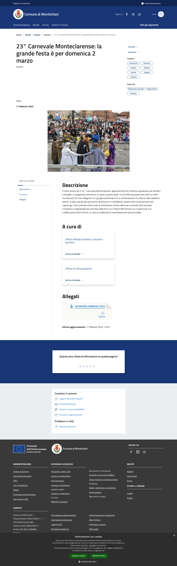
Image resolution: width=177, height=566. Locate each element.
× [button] (174, 536)
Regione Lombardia (21, 3)
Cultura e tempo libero (61, 476)
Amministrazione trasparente (102, 515)
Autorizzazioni (95, 492)
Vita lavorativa (57, 480)
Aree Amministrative (22, 476)
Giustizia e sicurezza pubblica (101, 475)
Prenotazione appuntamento (63, 515)
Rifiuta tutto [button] (99, 556)
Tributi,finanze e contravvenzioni (103, 479)
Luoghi (130, 493)
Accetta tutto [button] (78, 556)
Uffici (15, 480)
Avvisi (129, 480)
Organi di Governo (21, 471)
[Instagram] (131, 14)
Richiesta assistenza (60, 529)
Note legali (93, 529)
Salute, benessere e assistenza (102, 487)
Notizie (37, 34)
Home (18, 34)
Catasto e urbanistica (60, 493)
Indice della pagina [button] (26, 181)
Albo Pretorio (94, 519)
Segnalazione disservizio (61, 519)
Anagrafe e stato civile (61, 471)
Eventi (130, 498)
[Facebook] (125, 14)
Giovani (47, 34)
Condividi (133, 46)
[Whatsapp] (138, 14)
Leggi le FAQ (56, 524)
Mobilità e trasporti (59, 501)
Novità (28, 34)
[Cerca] (161, 14)
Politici (16, 489)
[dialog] (88, 549)
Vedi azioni (133, 52)
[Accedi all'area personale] (151, 3)
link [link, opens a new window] (103, 551)
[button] (88, 561)
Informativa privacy (97, 524)
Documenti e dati (20, 499)
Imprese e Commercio (60, 485)
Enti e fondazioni (20, 485)
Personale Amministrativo (24, 494)
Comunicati (132, 476)
